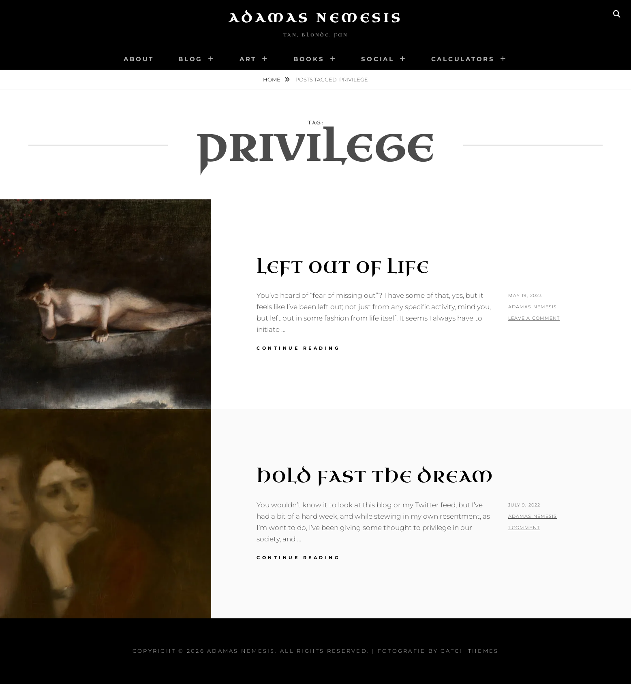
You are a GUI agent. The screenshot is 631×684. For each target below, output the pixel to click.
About (139, 59)
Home (272, 79)
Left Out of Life (343, 267)
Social (377, 59)
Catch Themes (469, 651)
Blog (190, 59)
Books (309, 59)
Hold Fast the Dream (375, 476)
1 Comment (524, 527)
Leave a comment (534, 318)
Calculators (463, 59)
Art (248, 59)
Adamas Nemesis (316, 18)
